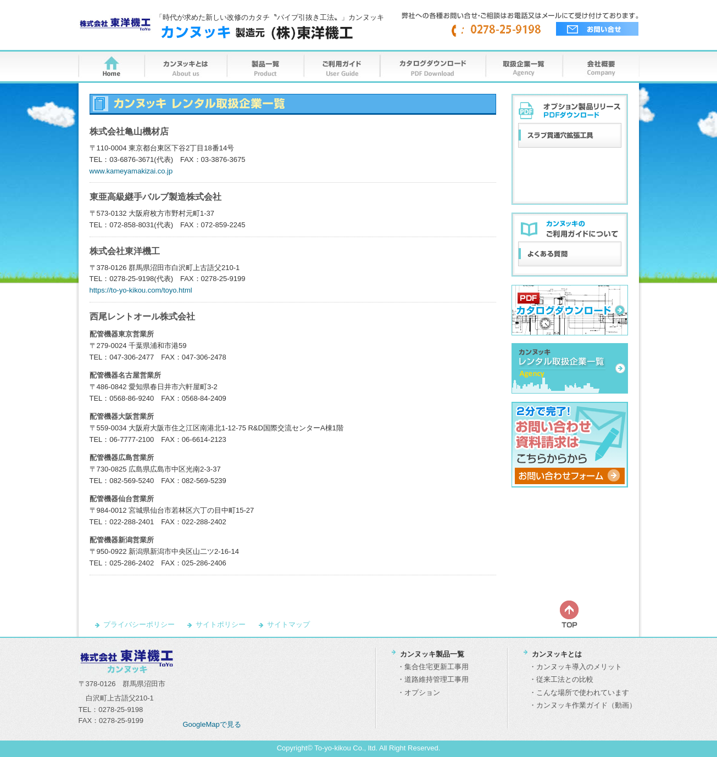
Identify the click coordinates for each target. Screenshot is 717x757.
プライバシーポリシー (139, 624)
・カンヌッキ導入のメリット (575, 667)
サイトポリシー (221, 624)
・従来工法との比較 (561, 679)
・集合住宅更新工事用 (433, 667)
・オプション (418, 692)
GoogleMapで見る (212, 724)
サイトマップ (288, 624)
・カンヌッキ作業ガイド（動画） (582, 705)
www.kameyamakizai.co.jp (131, 171)
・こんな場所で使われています (579, 692)
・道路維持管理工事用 (433, 679)
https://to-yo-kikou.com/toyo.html (141, 290)
